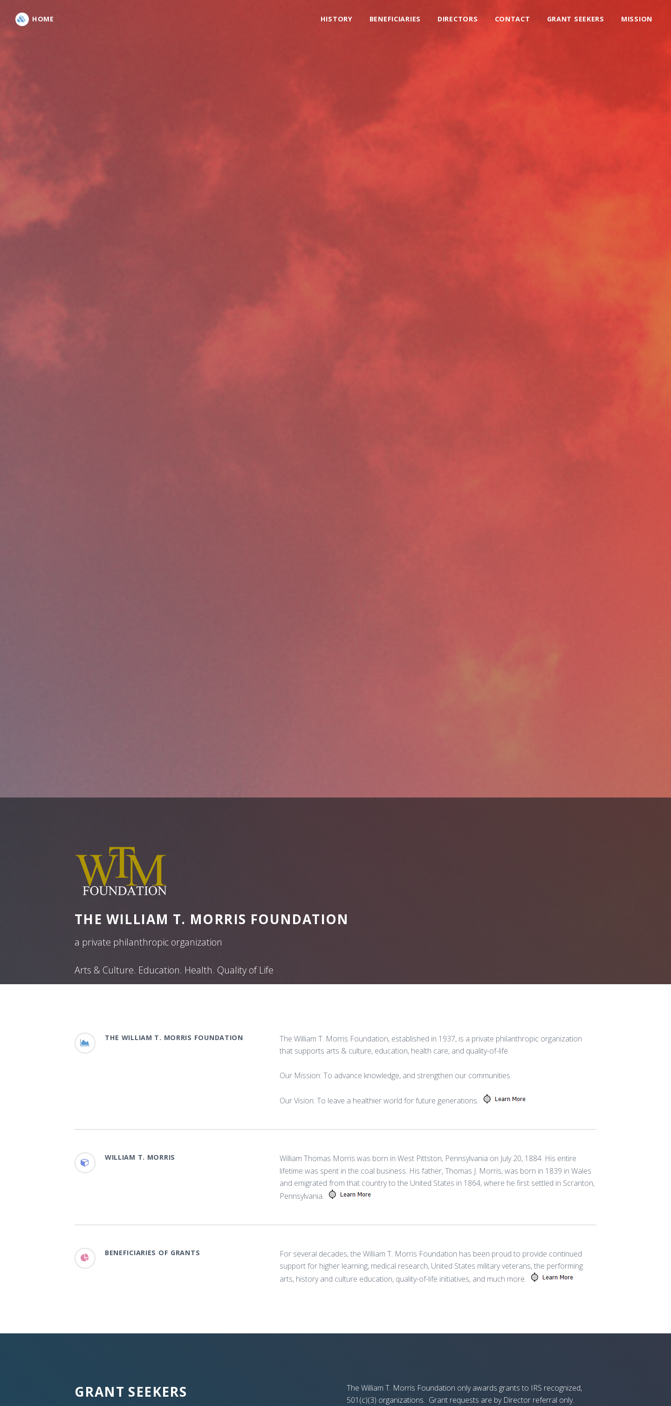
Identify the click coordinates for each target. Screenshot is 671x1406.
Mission (636, 18)
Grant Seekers (575, 18)
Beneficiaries (395, 18)
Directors (458, 18)
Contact (512, 18)
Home (43, 18)
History (337, 18)
